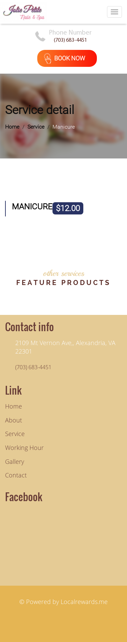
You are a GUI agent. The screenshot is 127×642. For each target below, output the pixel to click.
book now (64, 58)
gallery (14, 461)
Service (35, 127)
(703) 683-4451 (70, 40)
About (13, 420)
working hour (24, 447)
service (15, 434)
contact (16, 475)
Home (12, 127)
